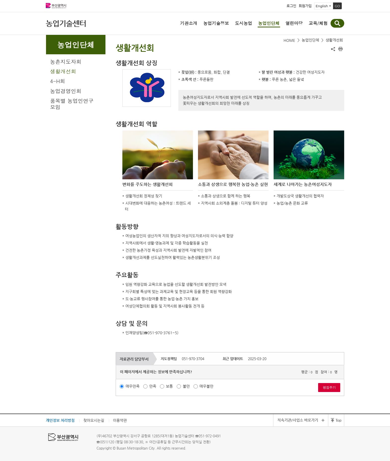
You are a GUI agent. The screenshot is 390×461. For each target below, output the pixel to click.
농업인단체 (310, 40)
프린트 (340, 49)
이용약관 (120, 420)
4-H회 (57, 81)
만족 (152, 386)
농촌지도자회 (65, 61)
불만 (186, 386)
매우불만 (206, 386)
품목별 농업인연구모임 (72, 104)
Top (338, 420)
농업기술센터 (66, 23)
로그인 (291, 6)
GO (337, 6)
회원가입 (305, 6)
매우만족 (133, 386)
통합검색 (337, 23)
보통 (169, 386)
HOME (289, 40)
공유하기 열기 (333, 49)
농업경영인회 (65, 91)
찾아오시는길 (93, 420)
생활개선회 (63, 71)
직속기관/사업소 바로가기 (297, 420)
